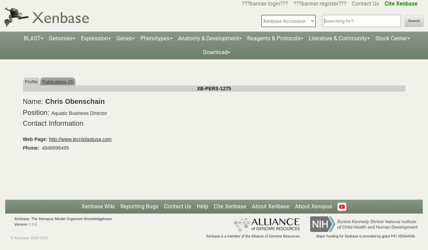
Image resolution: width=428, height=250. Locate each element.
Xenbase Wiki (98, 206)
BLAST (32, 38)
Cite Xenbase (230, 206)
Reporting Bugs (139, 206)
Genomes (61, 38)
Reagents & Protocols (273, 38)
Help (202, 206)
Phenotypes (155, 38)
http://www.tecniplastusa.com (80, 139)
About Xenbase (270, 206)
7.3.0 (33, 224)
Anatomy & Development (208, 38)
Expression (94, 38)
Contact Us (365, 3)
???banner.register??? (319, 3)
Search (414, 21)
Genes (124, 38)
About (313, 206)
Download (215, 52)
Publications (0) (57, 81)
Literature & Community (338, 38)
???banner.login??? (265, 3)
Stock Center (391, 38)
